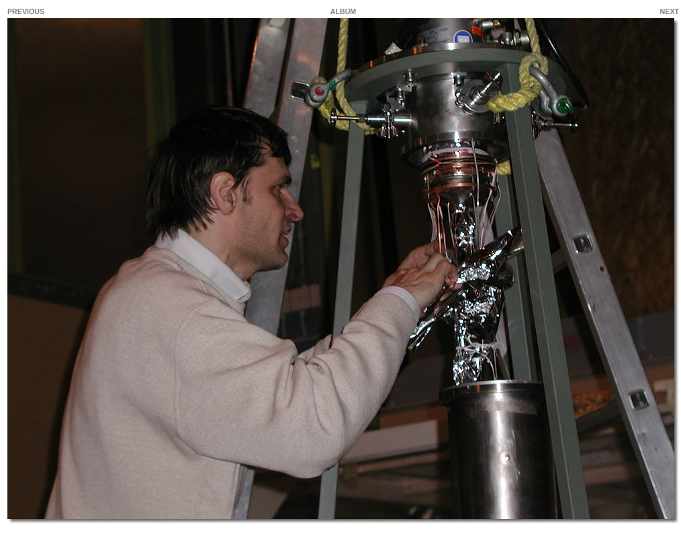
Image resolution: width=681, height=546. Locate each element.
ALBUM (343, 11)
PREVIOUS (25, 11)
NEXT (669, 11)
